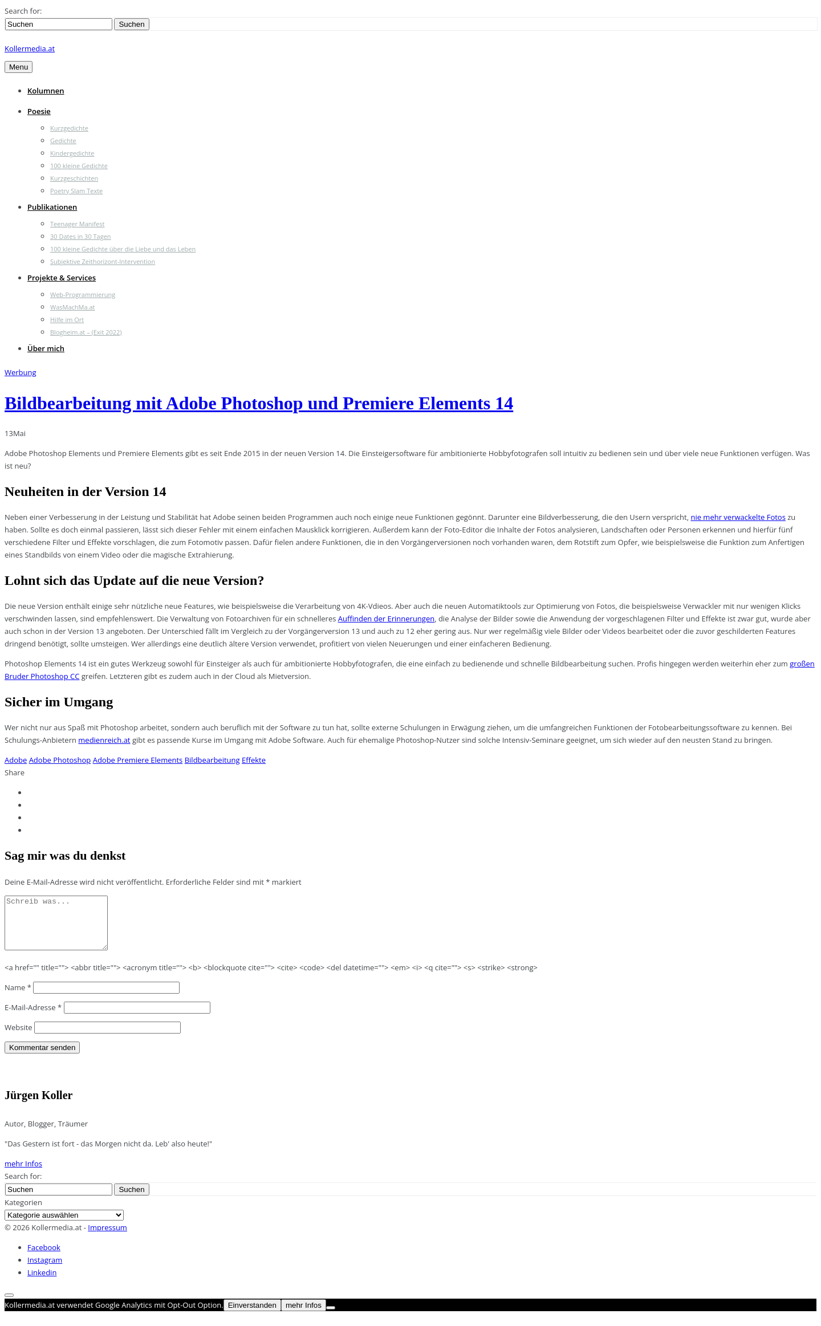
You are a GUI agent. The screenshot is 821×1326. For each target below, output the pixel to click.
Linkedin (41, 1283)
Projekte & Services (61, 277)
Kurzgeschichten (74, 178)
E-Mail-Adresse (33, 1017)
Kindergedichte (72, 153)
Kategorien (23, 1212)
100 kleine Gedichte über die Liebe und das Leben (123, 249)
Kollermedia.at (30, 48)
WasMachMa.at (72, 307)
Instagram (44, 1270)
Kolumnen (45, 91)
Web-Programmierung (82, 294)
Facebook (43, 1257)
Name (18, 998)
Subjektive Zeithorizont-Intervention (102, 261)
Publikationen (52, 207)
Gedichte (63, 140)
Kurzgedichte (69, 128)
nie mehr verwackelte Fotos (737, 517)
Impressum (107, 1238)
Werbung (20, 372)
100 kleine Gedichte (79, 165)
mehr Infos (23, 1174)
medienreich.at (104, 740)
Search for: (23, 11)
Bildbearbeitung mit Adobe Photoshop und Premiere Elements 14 (259, 403)
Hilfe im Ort (67, 319)
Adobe (16, 760)
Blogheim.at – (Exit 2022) (86, 332)
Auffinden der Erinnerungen (386, 618)
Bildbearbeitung (212, 760)
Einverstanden (252, 1315)
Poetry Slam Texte (76, 190)
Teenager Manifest (77, 223)
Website (18, 1037)
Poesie (39, 111)
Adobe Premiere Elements (138, 760)
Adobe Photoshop (60, 760)
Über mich (45, 348)
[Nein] (330, 1318)
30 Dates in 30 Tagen (80, 236)
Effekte (254, 760)
